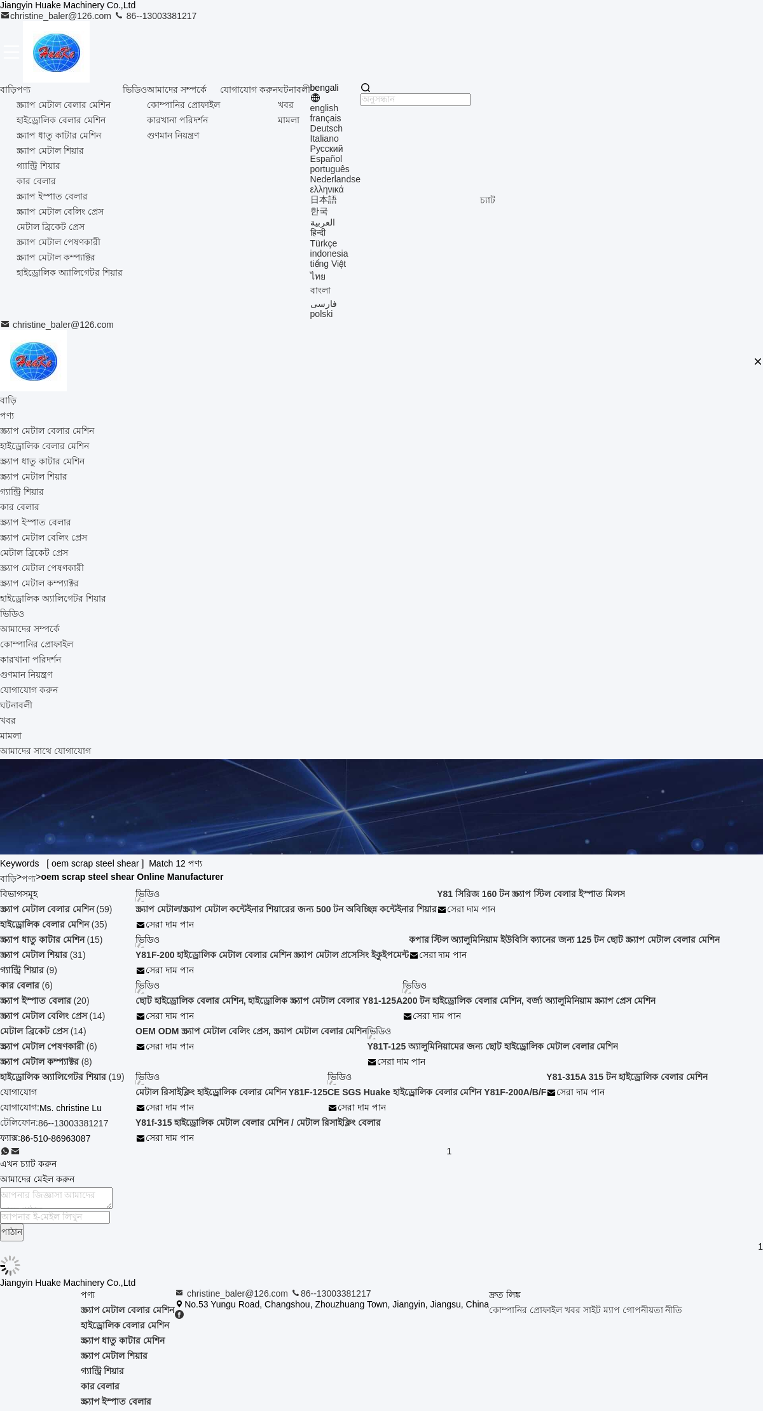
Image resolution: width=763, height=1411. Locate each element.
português (330, 169)
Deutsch (326, 128)
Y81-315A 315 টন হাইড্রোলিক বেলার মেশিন (626, 1077)
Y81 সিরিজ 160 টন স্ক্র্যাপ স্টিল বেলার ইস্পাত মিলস (530, 894)
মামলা (288, 120)
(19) (62, 1077)
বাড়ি (8, 89)
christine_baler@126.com (57, 16)
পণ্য (24, 89)
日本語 (323, 199)
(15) (51, 940)
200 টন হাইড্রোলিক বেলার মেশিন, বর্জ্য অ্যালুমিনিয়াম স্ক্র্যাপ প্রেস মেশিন (529, 1001)
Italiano (324, 138)
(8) (46, 1062)
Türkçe (324, 243)
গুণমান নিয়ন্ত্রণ (173, 135)
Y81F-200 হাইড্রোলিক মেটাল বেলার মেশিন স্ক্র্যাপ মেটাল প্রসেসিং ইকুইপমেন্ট (272, 955)
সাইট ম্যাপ (601, 1310)
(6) (26, 985)
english (324, 108)
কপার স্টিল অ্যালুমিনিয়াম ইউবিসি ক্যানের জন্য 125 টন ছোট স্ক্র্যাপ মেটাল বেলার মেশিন (564, 940)
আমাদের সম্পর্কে (177, 89)
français (325, 118)
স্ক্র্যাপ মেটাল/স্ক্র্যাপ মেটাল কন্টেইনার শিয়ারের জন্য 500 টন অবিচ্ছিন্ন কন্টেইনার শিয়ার (286, 909)
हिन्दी (318, 232)
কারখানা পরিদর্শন (177, 120)
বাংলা (320, 290)
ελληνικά (327, 189)
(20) (45, 1001)
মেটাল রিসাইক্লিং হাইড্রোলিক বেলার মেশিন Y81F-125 (231, 1092)
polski (321, 314)
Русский (326, 149)
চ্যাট (487, 200)
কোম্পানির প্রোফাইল (183, 105)
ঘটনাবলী (294, 89)
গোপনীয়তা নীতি (652, 1310)
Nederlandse (335, 179)
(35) (53, 924)
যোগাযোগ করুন (249, 89)
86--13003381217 (155, 16)
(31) (43, 955)
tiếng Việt (328, 264)
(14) (52, 1016)
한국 (319, 211)
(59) (56, 909)
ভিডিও (135, 89)
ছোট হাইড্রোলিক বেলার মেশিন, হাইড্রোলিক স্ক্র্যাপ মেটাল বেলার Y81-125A (268, 1001)
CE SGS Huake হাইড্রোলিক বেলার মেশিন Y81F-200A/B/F (436, 1092)
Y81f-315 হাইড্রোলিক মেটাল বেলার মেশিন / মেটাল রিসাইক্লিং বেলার (258, 1122)
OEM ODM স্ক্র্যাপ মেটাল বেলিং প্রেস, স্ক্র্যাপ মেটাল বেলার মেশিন (251, 1031)
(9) (28, 970)
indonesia (329, 253)
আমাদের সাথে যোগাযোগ (45, 751)
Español (326, 159)
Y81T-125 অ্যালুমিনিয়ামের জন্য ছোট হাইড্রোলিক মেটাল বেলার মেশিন (492, 1046)
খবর (286, 105)
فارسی (323, 304)
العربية (322, 222)
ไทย (318, 276)
